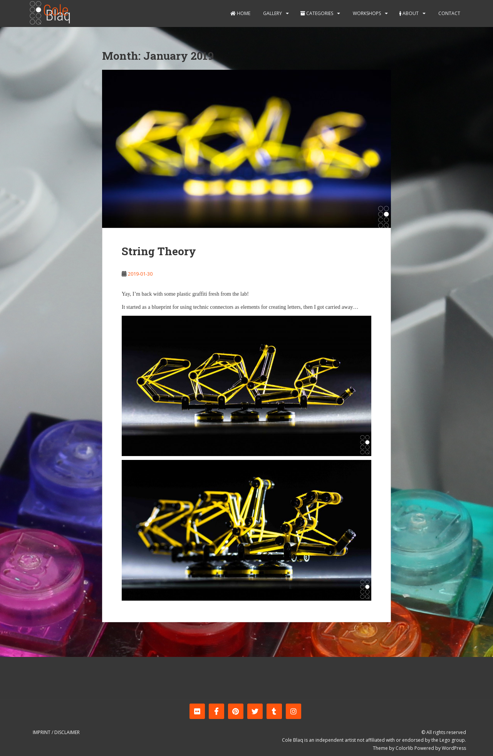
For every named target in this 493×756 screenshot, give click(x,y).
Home (240, 13)
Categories (316, 13)
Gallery (272, 13)
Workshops (366, 13)
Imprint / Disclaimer (56, 732)
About (409, 13)
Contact (448, 13)
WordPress (454, 748)
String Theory (159, 251)
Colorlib (404, 748)
